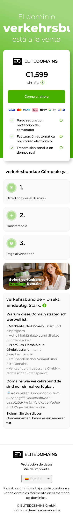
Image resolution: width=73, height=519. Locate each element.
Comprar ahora (37, 96)
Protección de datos (37, 464)
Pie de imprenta (36, 469)
